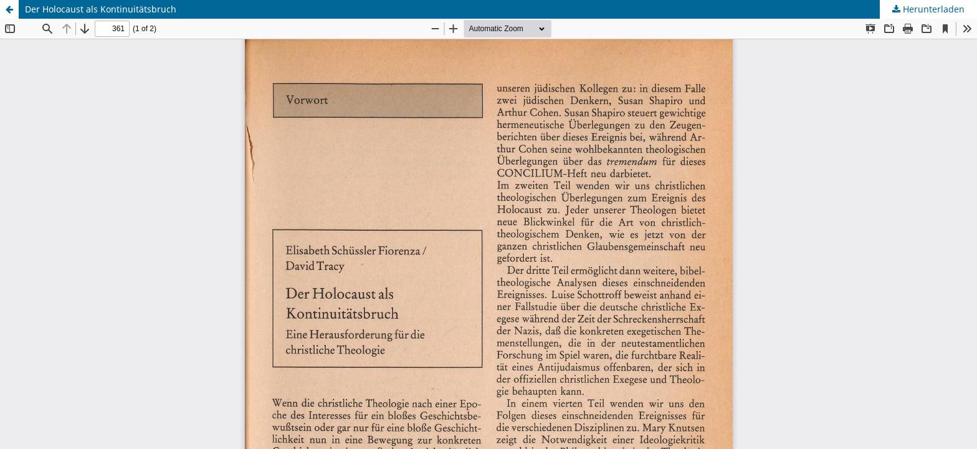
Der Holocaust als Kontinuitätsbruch (100, 9)
